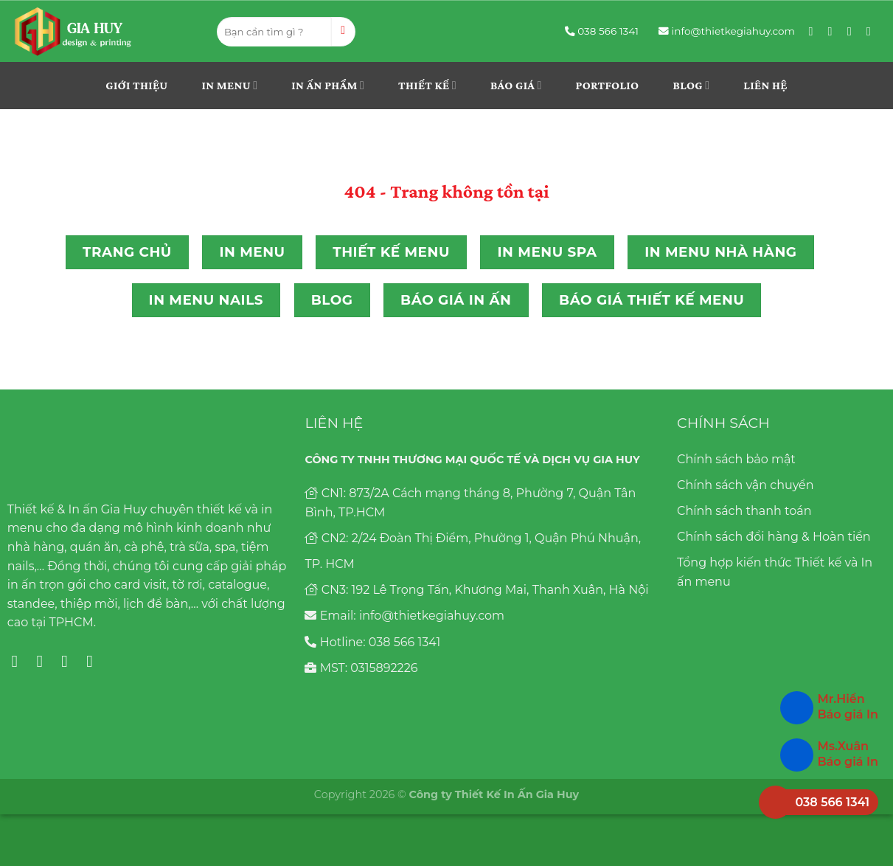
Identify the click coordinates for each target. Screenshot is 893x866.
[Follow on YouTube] (872, 31)
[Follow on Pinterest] (853, 31)
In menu (230, 85)
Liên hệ (765, 85)
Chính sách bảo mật (736, 459)
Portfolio (607, 85)
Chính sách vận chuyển (745, 485)
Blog (691, 85)
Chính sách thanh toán (744, 511)
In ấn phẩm (327, 85)
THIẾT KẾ (427, 85)
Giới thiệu (136, 85)
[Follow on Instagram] (834, 31)
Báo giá (516, 85)
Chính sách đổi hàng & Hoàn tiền (774, 537)
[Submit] (343, 31)
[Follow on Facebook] (815, 31)
